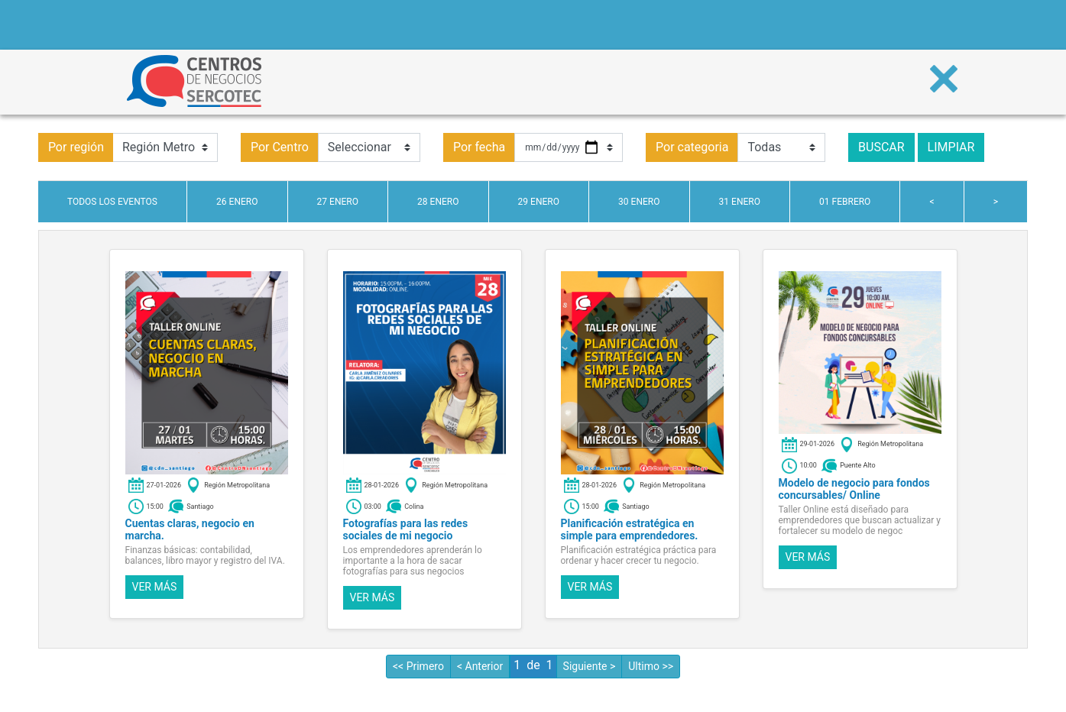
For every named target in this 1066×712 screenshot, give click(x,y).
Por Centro (280, 147)
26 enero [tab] (237, 201)
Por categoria (692, 147)
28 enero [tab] (437, 201)
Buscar (881, 147)
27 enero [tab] (337, 201)
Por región (76, 147)
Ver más (154, 587)
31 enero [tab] (739, 201)
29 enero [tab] (538, 201)
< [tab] (932, 201)
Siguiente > (589, 666)
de (533, 665)
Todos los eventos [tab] (112, 201)
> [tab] (995, 201)
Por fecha (479, 147)
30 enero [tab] (638, 201)
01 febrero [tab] (844, 201)
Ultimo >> (650, 666)
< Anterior (480, 666)
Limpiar (951, 147)
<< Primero (418, 666)
